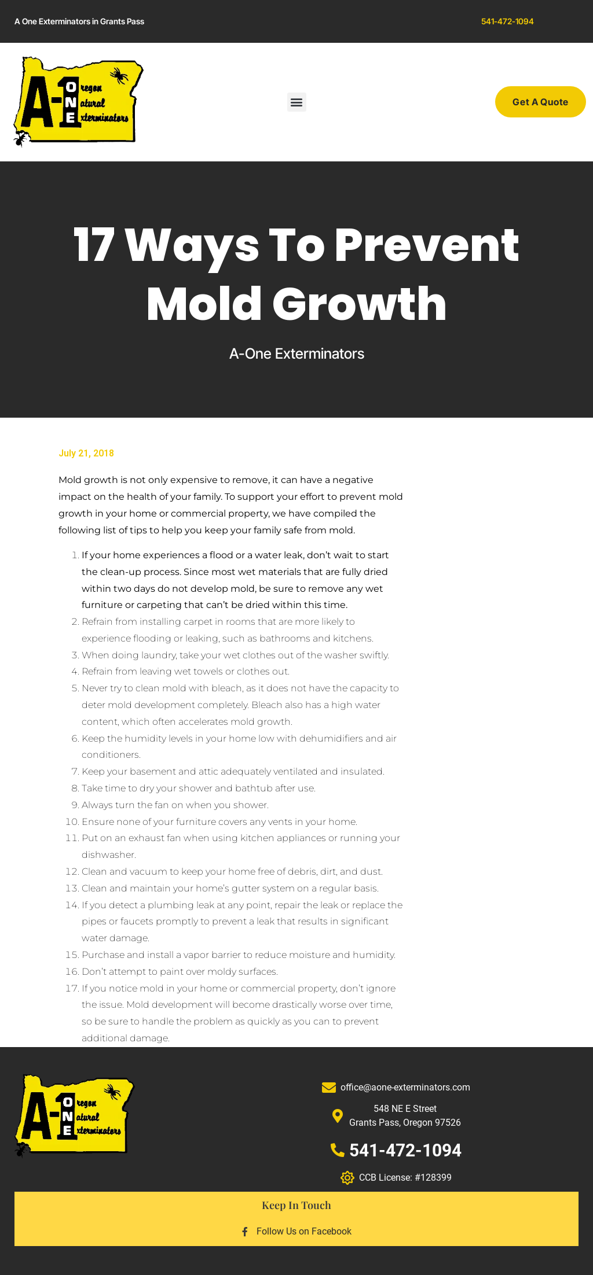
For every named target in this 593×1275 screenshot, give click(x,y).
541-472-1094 (507, 21)
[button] (296, 102)
